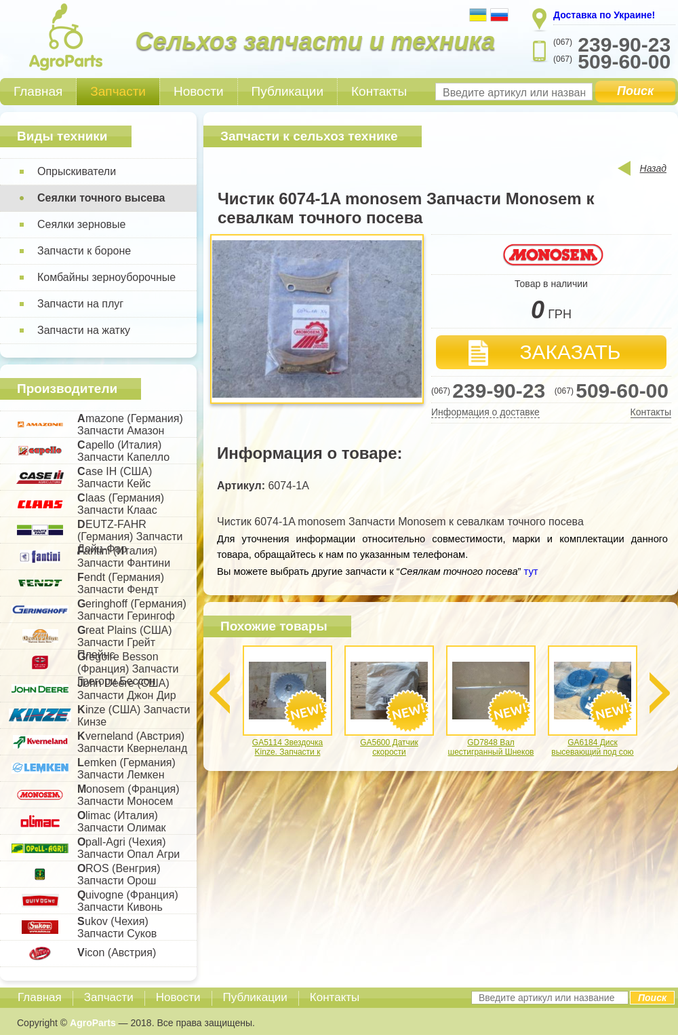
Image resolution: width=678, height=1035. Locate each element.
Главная (38, 91)
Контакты (379, 91)
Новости (199, 91)
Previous (220, 693)
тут (529, 571)
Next (660, 693)
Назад (653, 168)
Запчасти (118, 91)
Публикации (288, 91)
